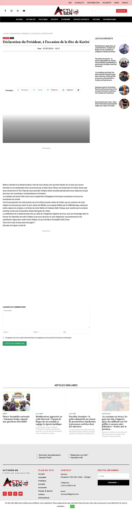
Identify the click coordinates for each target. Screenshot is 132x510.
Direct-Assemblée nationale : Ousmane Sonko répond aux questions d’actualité (16, 419)
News (12, 38)
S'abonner (113, 483)
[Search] (121, 11)
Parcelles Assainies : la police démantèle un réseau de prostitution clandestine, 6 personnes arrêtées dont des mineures (106, 62)
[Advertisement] (46, 68)
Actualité (106, 413)
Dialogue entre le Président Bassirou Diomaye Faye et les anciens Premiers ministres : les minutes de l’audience (106, 90)
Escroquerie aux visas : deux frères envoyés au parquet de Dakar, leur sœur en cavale (106, 104)
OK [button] (72, 506)
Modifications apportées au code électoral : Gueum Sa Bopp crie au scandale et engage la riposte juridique (105, 49)
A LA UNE (6, 34)
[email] (113, 476)
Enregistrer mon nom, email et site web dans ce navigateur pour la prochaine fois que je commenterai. (38, 338)
